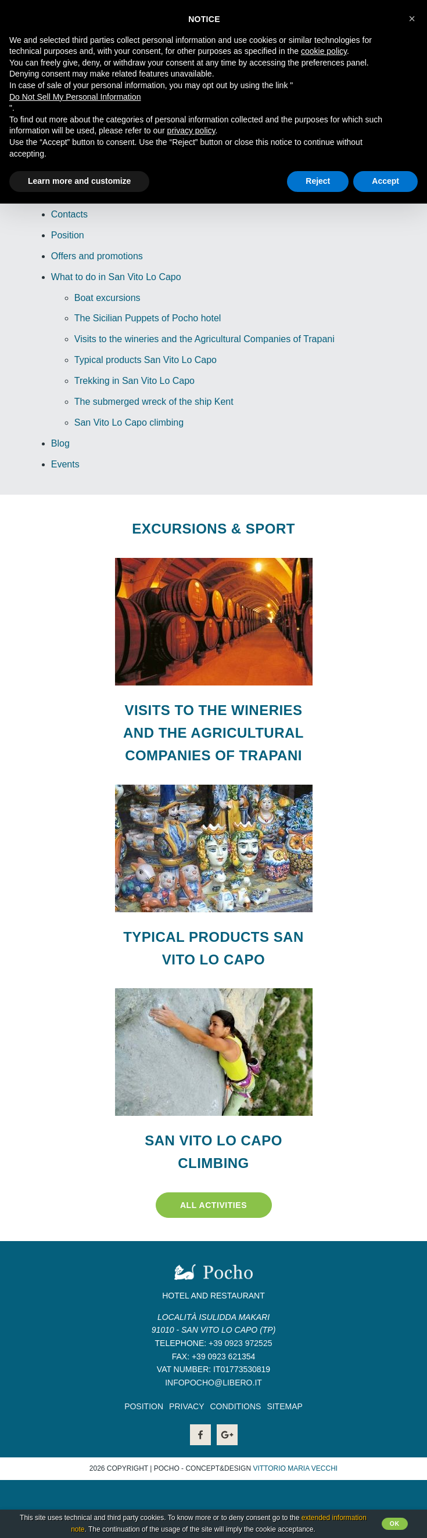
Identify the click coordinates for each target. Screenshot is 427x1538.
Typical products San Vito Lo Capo (145, 360)
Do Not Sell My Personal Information (75, 96)
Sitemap (284, 1406)
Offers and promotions (97, 256)
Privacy (186, 1406)
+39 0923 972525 (240, 1343)
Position (67, 235)
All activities (213, 1205)
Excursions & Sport (213, 528)
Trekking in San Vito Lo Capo (134, 381)
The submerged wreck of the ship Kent (154, 402)
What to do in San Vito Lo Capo (116, 277)
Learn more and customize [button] (79, 181)
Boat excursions (107, 298)
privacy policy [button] (191, 130)
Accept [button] (385, 181)
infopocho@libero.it (213, 1382)
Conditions (235, 1406)
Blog (60, 443)
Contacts (69, 214)
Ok (395, 1523)
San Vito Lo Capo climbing (129, 422)
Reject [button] (318, 181)
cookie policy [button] (324, 51)
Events (65, 464)
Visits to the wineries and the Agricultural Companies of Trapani (204, 339)
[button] (412, 18)
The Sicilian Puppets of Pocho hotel (147, 318)
